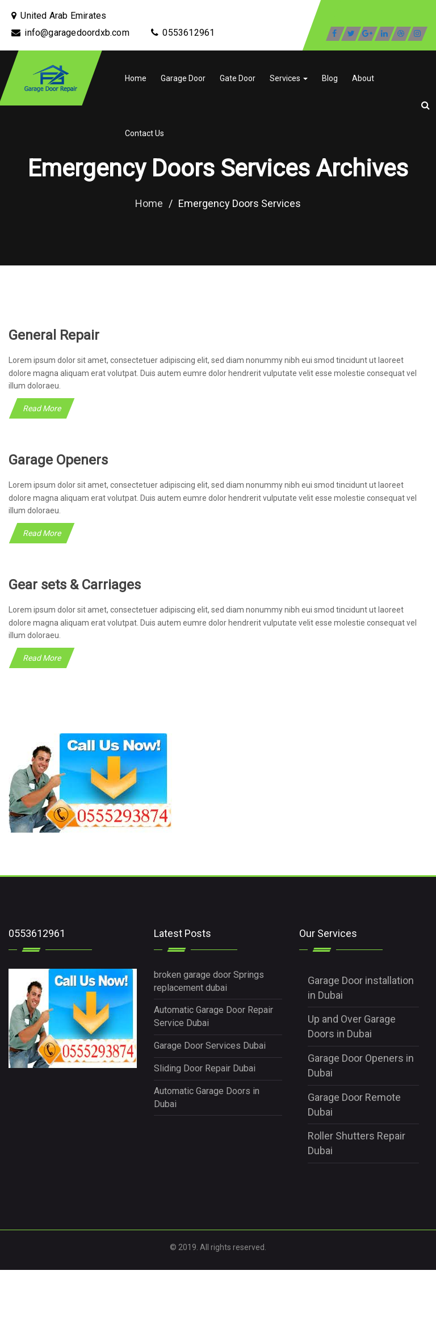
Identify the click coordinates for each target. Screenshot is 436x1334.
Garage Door (183, 78)
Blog (330, 78)
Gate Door (237, 78)
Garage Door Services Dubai (210, 1045)
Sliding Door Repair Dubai (204, 1068)
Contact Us (144, 133)
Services (289, 78)
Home (135, 78)
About (363, 78)
